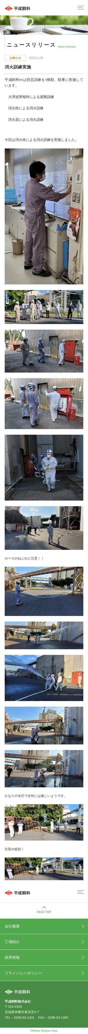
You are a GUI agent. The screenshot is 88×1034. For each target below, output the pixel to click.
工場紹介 (12, 942)
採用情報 (12, 957)
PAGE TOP (44, 912)
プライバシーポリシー (23, 973)
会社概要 (12, 926)
